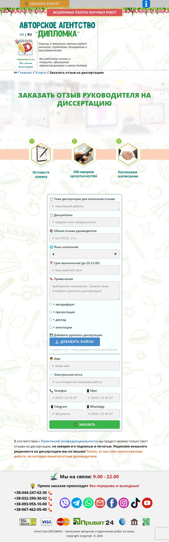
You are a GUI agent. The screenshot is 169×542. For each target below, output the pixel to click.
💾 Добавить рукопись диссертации (75, 335)
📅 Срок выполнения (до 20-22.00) (74, 263)
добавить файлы (74, 341)
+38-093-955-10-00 (33, 504)
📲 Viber (91, 391)
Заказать (84, 424)
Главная (23, 72)
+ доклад (59, 320)
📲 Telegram (58, 406)
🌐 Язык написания (63, 247)
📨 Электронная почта (65, 374)
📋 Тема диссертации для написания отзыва (82, 199)
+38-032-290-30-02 (33, 498)
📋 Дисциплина (61, 215)
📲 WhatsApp (94, 406)
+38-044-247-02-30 (33, 493)
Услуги (41, 72)
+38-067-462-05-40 (33, 509)
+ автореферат (64, 304)
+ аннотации (62, 327)
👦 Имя (54, 359)
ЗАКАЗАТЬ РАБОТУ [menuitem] (42, 4)
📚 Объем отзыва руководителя (72, 231)
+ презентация (64, 312)
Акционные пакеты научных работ (84, 12)
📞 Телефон (58, 391)
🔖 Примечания (61, 279)
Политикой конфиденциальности (69, 441)
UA (21, 34)
